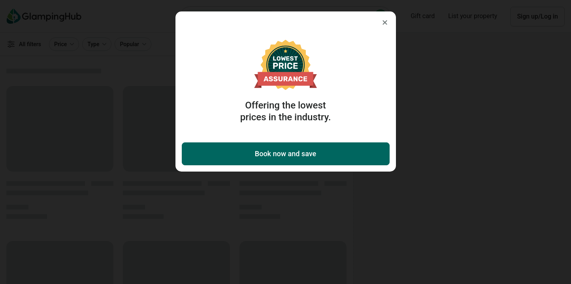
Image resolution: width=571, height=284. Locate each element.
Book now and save (285, 153)
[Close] (385, 22)
